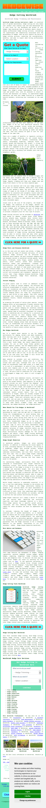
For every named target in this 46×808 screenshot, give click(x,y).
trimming (17, 181)
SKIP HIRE (14, 728)
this (16, 561)
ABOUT (30, 11)
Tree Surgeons (7, 786)
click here (7, 572)
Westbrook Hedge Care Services (16, 658)
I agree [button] (27, 792)
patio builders (8, 721)
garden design (38, 733)
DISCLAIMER (41, 11)
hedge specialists (27, 227)
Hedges (39, 155)
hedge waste (7, 206)
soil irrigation (19, 735)
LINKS (26, 11)
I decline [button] (27, 796)
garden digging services (32, 721)
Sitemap (4, 784)
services (11, 235)
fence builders (35, 731)
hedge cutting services (26, 31)
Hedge (4, 214)
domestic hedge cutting (20, 606)
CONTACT (35, 11)
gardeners (14, 731)
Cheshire (34, 622)
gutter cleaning (16, 733)
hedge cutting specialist (39, 51)
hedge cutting (23, 608)
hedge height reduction (35, 453)
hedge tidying (29, 613)
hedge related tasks (14, 622)
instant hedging (8, 292)
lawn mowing (37, 730)
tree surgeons (27, 724)
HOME (22, 11)
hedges (40, 333)
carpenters (37, 726)
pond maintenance (27, 719)
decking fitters (16, 730)
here (19, 655)
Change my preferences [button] (28, 800)
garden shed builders (18, 723)
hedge (41, 85)
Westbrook (37, 214)
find (8, 636)
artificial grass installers (12, 726)
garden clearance (35, 728)
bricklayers (17, 717)
